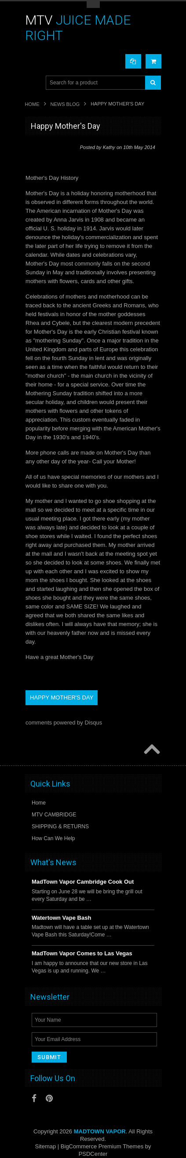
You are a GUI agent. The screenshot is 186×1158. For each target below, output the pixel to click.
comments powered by (64, 722)
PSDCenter (93, 1154)
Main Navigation (32, 83)
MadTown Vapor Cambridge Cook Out (83, 881)
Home (32, 104)
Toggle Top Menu (93, 4)
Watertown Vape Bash (61, 917)
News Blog (65, 104)
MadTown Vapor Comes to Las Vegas (82, 953)
